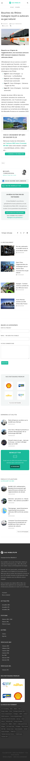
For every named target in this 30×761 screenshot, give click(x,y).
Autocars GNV (5, 657)
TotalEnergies (19, 734)
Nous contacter (6, 595)
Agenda (4, 636)
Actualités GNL (6, 609)
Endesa (25, 713)
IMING (10, 724)
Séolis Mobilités (19, 729)
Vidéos (4, 634)
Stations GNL (5, 621)
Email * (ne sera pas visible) (10, 335)
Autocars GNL (5, 660)
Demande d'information (15, 153)
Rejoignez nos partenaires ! (15, 217)
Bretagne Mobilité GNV (19, 711)
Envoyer (5, 363)
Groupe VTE (4, 724)
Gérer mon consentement (20, 756)
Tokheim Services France (7, 734)
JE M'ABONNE (15, 466)
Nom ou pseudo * (6, 327)
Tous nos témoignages (22, 531)
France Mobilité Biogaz (16, 716)
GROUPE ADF (9, 721)
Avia (19, 708)
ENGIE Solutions (5, 716)
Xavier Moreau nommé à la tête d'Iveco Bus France (21, 301)
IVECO (14, 724)
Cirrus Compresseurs (6, 713)
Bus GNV (6, 25)
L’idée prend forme (22, 724)
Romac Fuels (10, 729)
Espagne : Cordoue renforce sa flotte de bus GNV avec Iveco (22, 285)
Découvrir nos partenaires (15, 212)
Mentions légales (7, 756)
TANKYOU (13, 731)
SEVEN (25, 729)
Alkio (11, 708)
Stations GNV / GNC (7, 619)
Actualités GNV (6, 605)
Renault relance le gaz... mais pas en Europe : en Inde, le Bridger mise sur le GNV (18, 442)
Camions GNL (5, 653)
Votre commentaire (7, 343)
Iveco (3, 163)
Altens (15, 708)
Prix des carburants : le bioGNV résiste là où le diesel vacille (22, 248)
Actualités (17, 7)
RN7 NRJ (3, 729)
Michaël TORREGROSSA (16, 23)
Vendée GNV (4, 736)
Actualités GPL (6, 607)
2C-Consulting (5, 708)
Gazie (23, 718)
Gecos (3, 721)
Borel (11, 711)
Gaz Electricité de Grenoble (8, 718)
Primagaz (18, 726)
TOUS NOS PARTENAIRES (15, 402)
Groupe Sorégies (18, 721)
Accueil (12, 7)
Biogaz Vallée (4, 711)
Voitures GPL (5, 670)
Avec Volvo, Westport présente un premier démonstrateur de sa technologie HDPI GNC (18, 431)
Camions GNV (5, 650)
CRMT (20, 713)
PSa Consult (25, 726)
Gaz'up (18, 718)
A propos (4, 592)
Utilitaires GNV (6, 648)
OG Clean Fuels (10, 726)
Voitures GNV (5, 646)
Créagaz (16, 713)
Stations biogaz (6, 624)
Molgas (3, 726)
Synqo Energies (5, 731)
